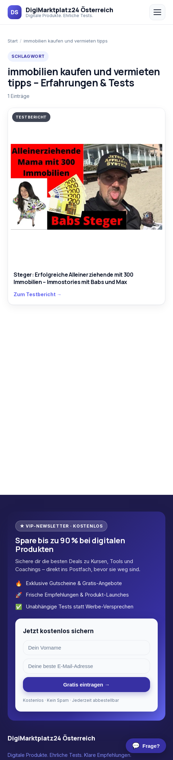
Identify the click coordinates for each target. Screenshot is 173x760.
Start (13, 41)
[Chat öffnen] (146, 745)
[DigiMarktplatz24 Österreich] (60, 12)
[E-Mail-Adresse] (86, 666)
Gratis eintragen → (86, 685)
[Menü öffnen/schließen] (157, 12)
